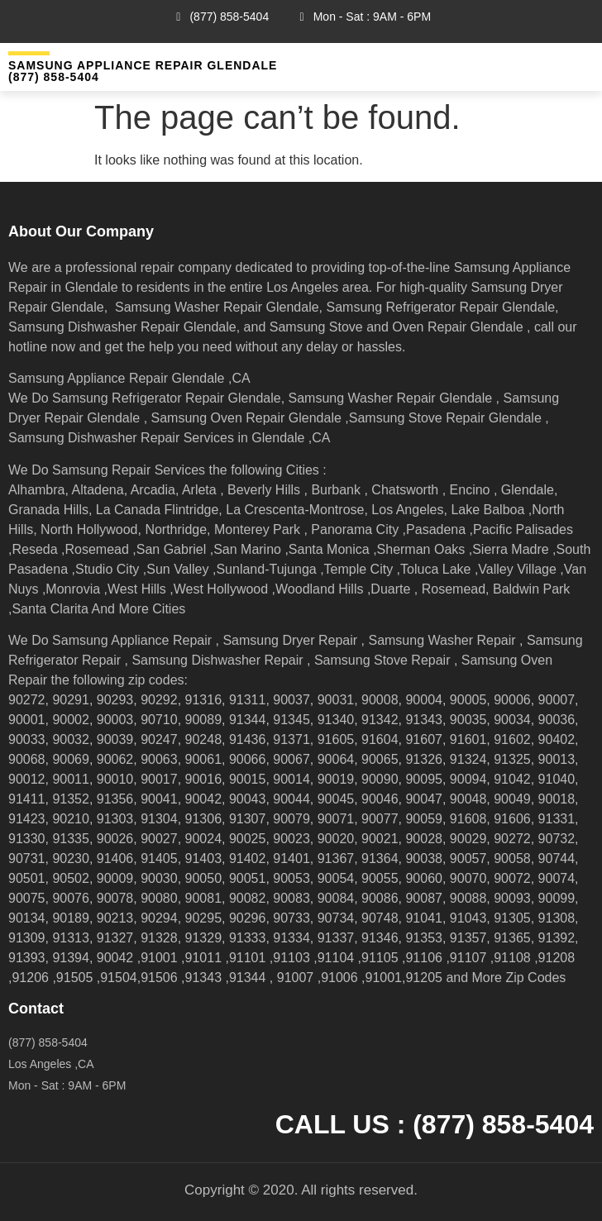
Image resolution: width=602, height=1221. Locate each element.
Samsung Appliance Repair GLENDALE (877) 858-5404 (142, 71)
